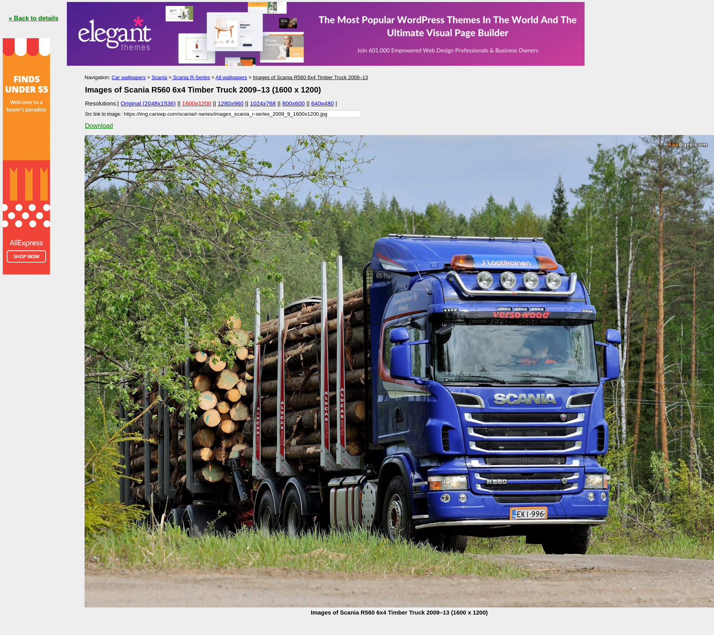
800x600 (293, 103)
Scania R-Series (191, 77)
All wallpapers (231, 77)
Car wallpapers (129, 77)
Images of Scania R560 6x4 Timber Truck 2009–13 (310, 77)
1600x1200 (196, 103)
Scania (159, 77)
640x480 (322, 103)
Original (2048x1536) (148, 103)
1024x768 (263, 103)
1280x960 (231, 103)
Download (99, 125)
